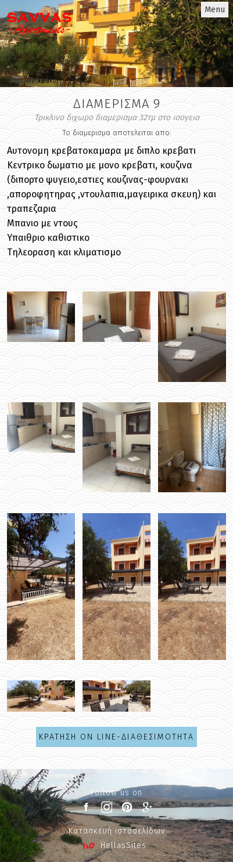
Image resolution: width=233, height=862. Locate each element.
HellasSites (123, 845)
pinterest (126, 807)
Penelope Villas (39, 38)
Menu (215, 10)
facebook (86, 807)
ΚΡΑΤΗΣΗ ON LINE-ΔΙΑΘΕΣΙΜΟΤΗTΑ (116, 737)
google (147, 807)
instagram (106, 807)
